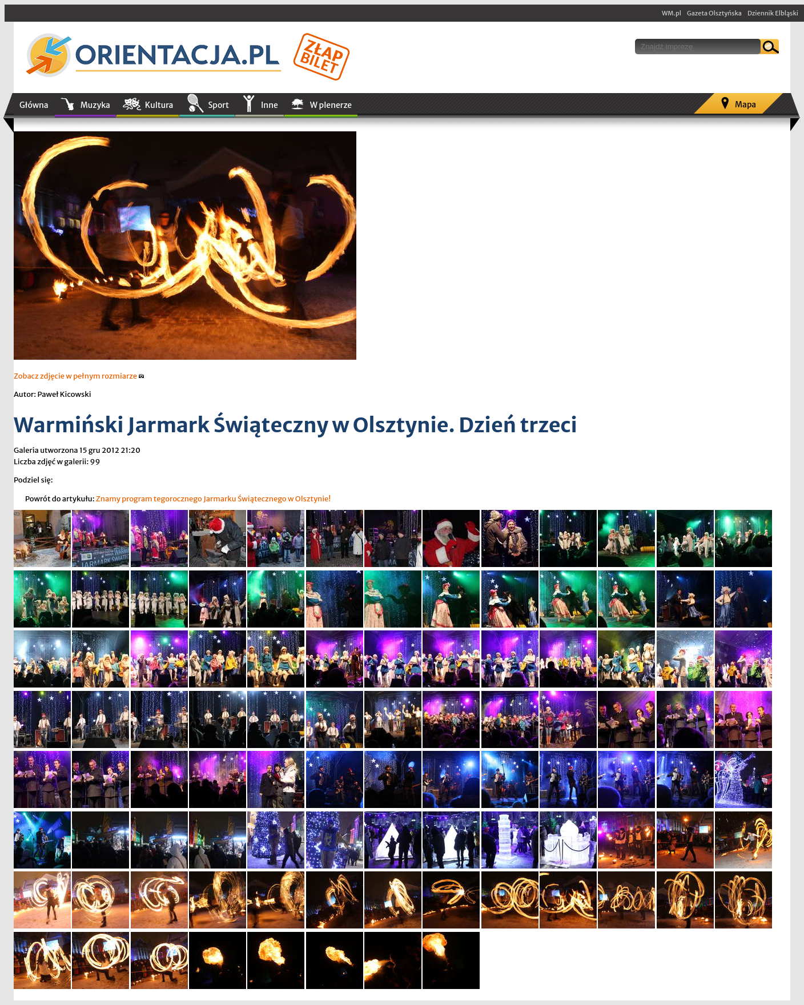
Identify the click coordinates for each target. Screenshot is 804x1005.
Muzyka (95, 105)
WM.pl (671, 13)
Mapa (745, 104)
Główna (34, 105)
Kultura (159, 105)
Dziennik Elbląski (772, 13)
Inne (269, 105)
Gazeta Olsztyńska (714, 13)
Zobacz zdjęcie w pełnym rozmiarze (79, 376)
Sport (218, 105)
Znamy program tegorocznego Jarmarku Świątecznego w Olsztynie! (213, 499)
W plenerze (331, 105)
